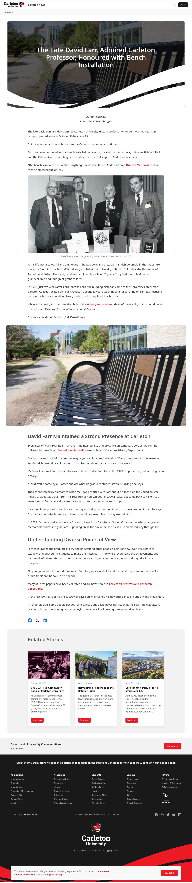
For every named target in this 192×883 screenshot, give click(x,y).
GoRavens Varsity (169, 788)
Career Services (98, 780)
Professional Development (22, 792)
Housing (95, 792)
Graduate (15, 784)
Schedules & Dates (62, 780)
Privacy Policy (80, 852)
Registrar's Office (99, 796)
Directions (131, 784)
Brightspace (59, 784)
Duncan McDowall (137, 166)
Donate (183, 4)
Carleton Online (61, 800)
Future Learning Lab (63, 804)
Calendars (58, 796)
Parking (130, 792)
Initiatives (15, 804)
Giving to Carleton (170, 780)
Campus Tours (17, 800)
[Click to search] (174, 4)
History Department (100, 305)
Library (57, 788)
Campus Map (133, 780)
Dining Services (133, 800)
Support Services (61, 792)
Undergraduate (17, 780)
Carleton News (36, 4)
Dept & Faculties (99, 784)
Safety (129, 796)
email (34, 815)
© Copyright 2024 (110, 852)
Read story (38, 722)
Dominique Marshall (70, 451)
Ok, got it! (169, 872)
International (16, 788)
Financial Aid (16, 796)
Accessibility (94, 852)
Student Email (98, 788)
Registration (97, 800)
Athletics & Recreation (171, 784)
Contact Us (172, 747)
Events (130, 788)
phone (26, 815)
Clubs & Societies (134, 804)
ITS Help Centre (99, 804)
